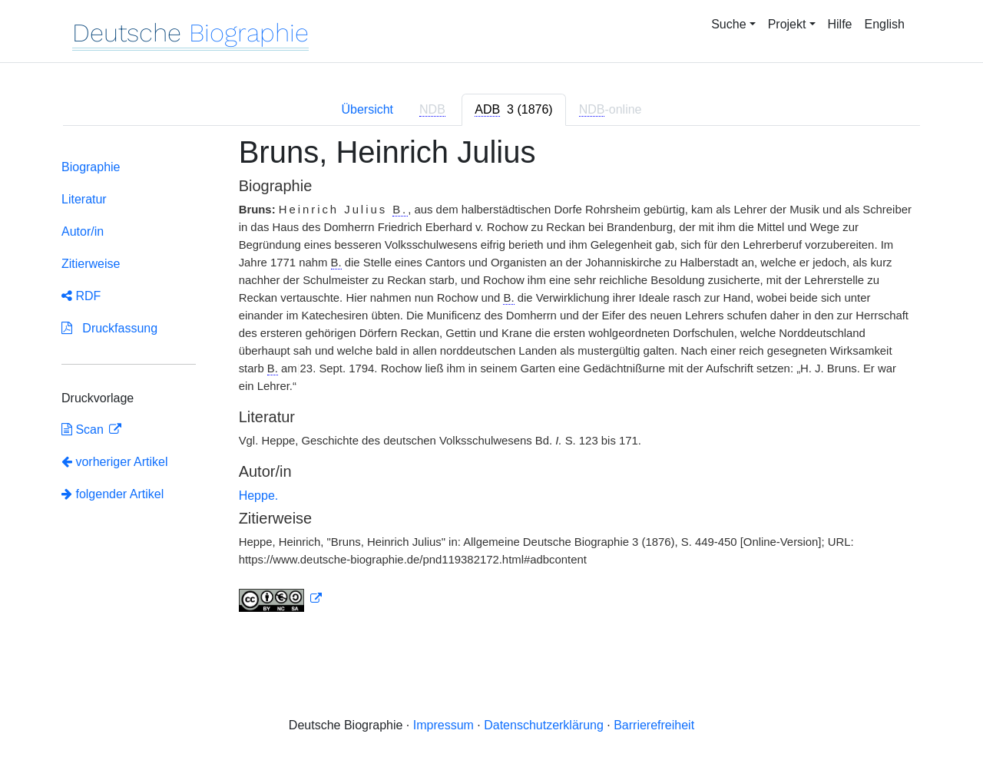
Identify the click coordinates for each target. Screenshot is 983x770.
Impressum (443, 725)
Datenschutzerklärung (544, 725)
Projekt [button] (787, 24)
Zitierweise (90, 263)
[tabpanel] (491, 383)
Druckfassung (109, 328)
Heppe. (259, 495)
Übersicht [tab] (367, 109)
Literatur (84, 199)
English (885, 24)
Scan (84, 429)
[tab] (513, 110)
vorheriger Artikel (114, 461)
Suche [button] (728, 24)
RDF (81, 295)
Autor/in (82, 231)
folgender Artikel (112, 494)
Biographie (91, 166)
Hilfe (840, 24)
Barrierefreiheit (654, 725)
